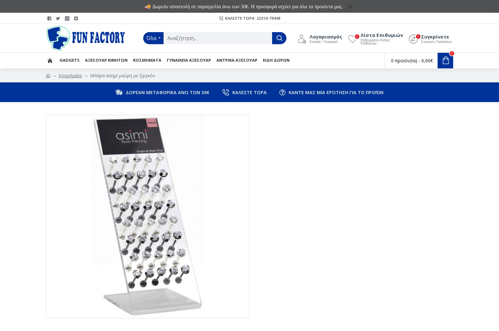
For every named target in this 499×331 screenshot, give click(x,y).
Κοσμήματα (70, 75)
